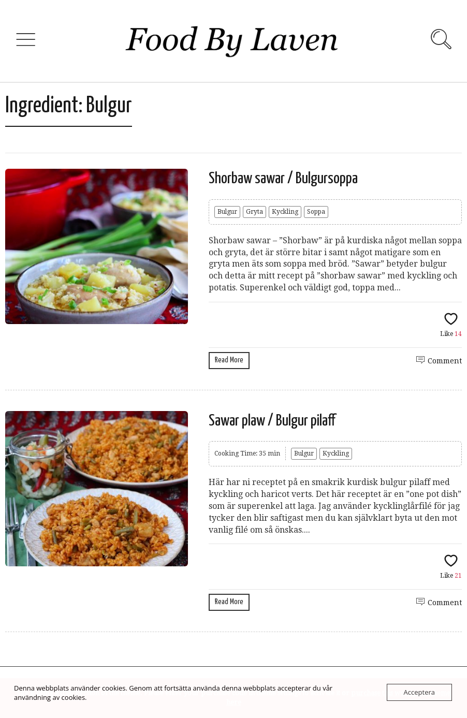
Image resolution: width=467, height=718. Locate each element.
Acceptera (419, 692)
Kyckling (285, 211)
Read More (229, 360)
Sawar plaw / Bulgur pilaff (272, 421)
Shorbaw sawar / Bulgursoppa (283, 178)
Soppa (316, 211)
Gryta (254, 211)
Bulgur (227, 211)
